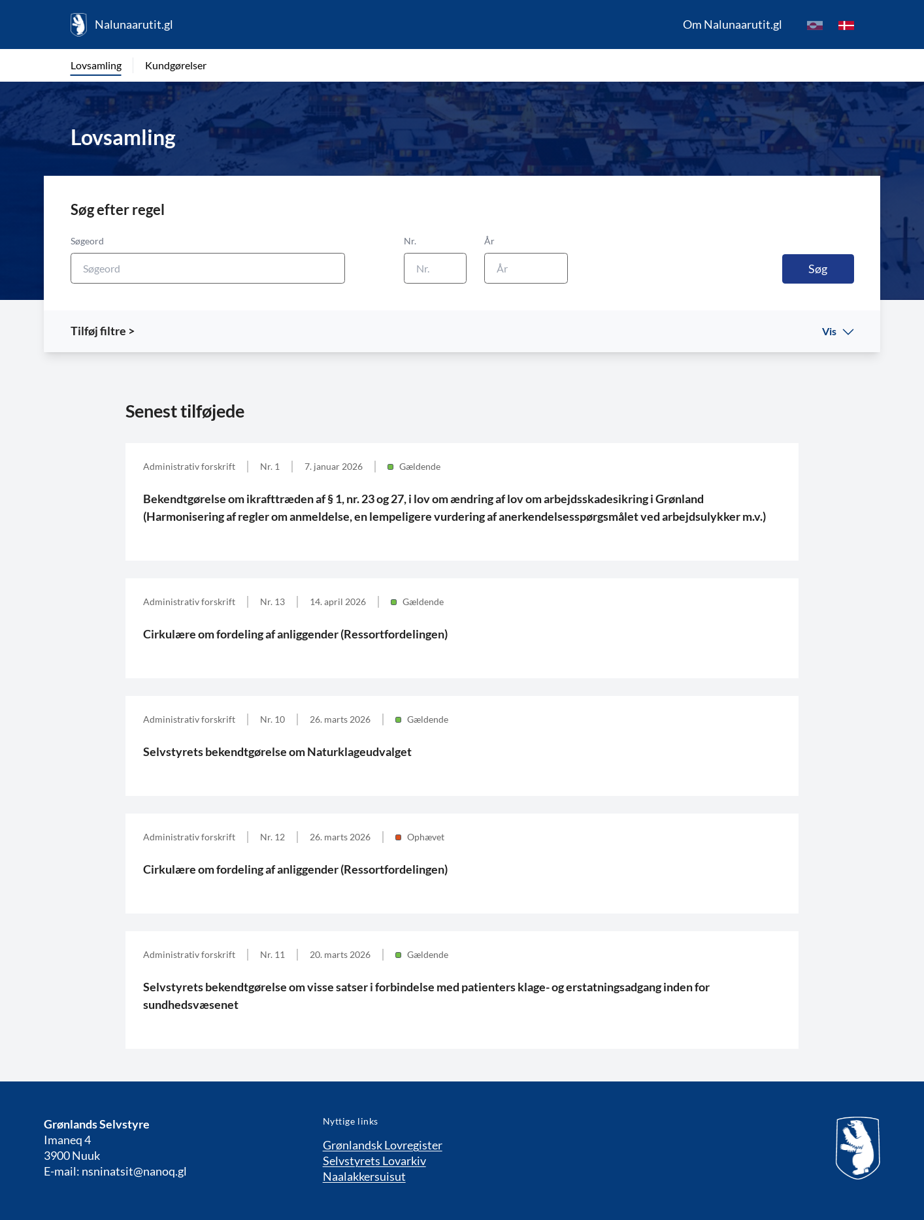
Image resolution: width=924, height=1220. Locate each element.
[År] (526, 268)
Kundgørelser (175, 65)
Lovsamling (96, 65)
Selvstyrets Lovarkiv (374, 1160)
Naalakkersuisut (364, 1176)
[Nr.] (435, 268)
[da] (846, 25)
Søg (817, 268)
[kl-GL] (815, 25)
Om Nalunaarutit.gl (732, 24)
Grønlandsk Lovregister (382, 1145)
